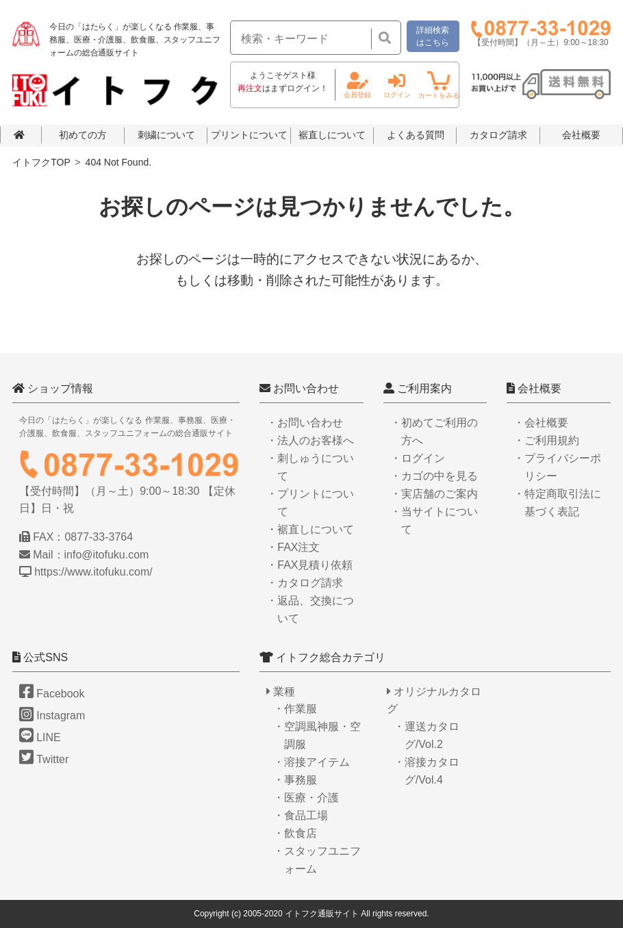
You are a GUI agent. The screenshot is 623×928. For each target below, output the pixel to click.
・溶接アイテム (311, 762)
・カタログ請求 (304, 583)
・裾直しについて (310, 529)
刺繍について (166, 134)
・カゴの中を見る (434, 476)
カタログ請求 (498, 134)
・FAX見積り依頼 (309, 565)
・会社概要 (540, 422)
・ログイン (417, 458)
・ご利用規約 (546, 440)
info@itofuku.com (106, 554)
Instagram (52, 715)
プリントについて (249, 134)
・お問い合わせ (304, 422)
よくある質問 (415, 134)
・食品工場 (300, 815)
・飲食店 (295, 833)
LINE (40, 737)
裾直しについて (332, 134)
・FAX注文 (293, 547)
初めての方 (83, 134)
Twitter (43, 759)
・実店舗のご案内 (434, 494)
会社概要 (581, 134)
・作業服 (295, 708)
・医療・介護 (306, 797)
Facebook (51, 693)
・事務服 (295, 780)
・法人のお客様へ (310, 440)
